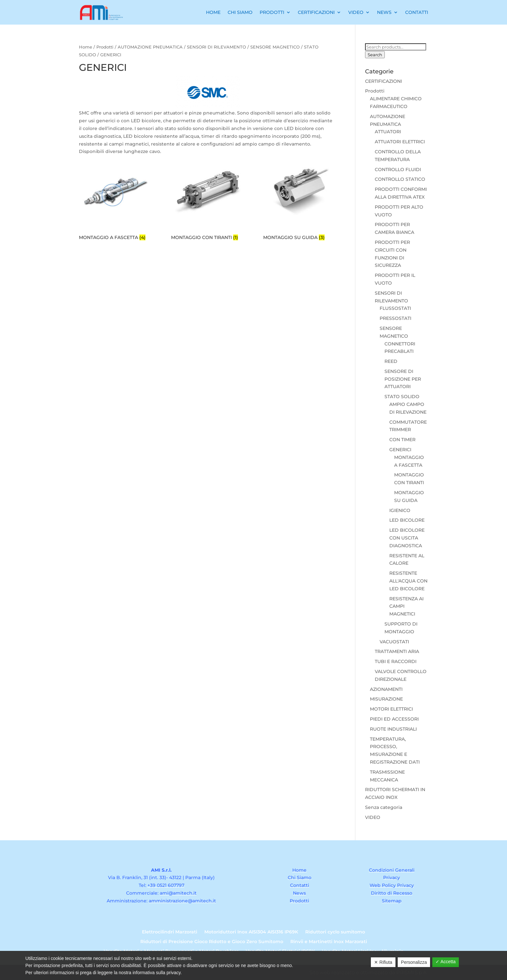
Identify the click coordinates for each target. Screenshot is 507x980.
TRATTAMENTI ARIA (397, 651)
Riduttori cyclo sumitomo (335, 932)
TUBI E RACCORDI (395, 661)
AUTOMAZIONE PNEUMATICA (150, 47)
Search (375, 54)
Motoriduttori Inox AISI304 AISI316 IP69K (251, 932)
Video (355, 12)
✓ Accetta (446, 961)
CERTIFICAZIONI (383, 81)
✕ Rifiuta (383, 962)
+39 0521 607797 (165, 885)
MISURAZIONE (386, 699)
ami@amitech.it (178, 893)
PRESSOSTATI (395, 318)
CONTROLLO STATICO (400, 179)
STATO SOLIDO (401, 396)
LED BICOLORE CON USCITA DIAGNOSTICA (407, 538)
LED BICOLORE (407, 520)
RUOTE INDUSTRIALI (393, 729)
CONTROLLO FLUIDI (398, 169)
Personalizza (414, 962)
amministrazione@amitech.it (182, 901)
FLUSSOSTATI (395, 308)
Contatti (416, 12)
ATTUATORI (388, 132)
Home (213, 12)
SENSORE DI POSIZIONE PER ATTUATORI (402, 379)
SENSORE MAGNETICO (275, 47)
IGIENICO (399, 510)
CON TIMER (402, 439)
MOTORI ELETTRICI (391, 709)
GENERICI (400, 449)
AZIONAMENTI (386, 689)
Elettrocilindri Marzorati (169, 932)
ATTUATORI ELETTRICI (400, 142)
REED (390, 361)
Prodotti (272, 12)
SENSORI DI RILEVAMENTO (216, 47)
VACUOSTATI (394, 642)
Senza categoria (383, 807)
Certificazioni (316, 12)
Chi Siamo (240, 12)
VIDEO (372, 817)
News (384, 12)
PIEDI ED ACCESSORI (394, 719)
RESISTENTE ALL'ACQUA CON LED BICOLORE (408, 581)
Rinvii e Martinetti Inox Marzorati (328, 941)
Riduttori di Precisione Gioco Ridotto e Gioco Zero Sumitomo (211, 941)
